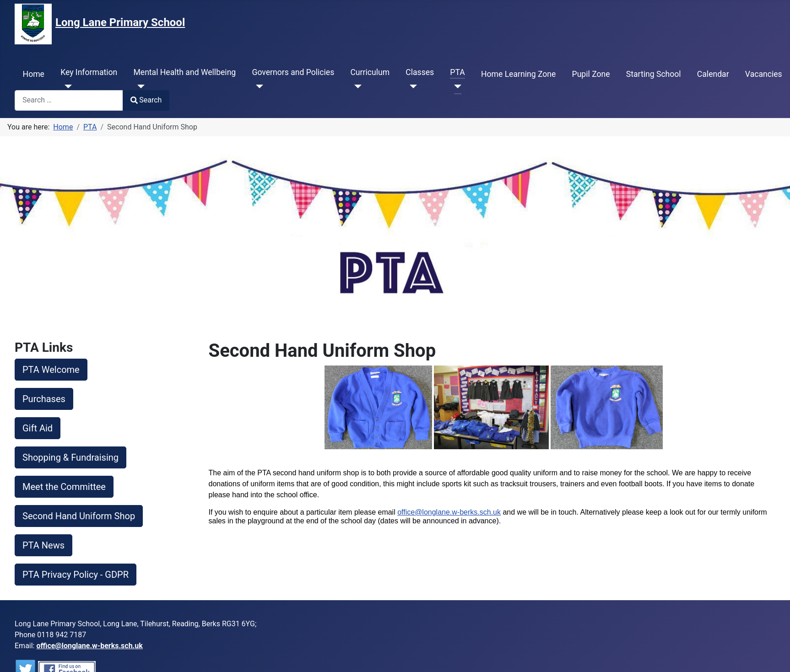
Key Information (88, 72)
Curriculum (370, 72)
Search (146, 100)
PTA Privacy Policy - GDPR (75, 574)
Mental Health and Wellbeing (184, 72)
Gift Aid (37, 428)
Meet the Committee (64, 486)
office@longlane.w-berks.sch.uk (449, 512)
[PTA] (455, 86)
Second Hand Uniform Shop (78, 516)
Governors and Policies (293, 72)
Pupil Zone (591, 74)
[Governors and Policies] (257, 86)
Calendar (713, 74)
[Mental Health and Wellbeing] (139, 86)
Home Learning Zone (518, 74)
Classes (420, 72)
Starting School (653, 74)
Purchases (43, 398)
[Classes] (411, 86)
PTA (457, 72)
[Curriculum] (356, 86)
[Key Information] (66, 86)
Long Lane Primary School (120, 22)
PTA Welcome (51, 369)
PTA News (43, 545)
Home (33, 74)
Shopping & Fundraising (70, 457)
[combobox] (69, 100)
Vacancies (763, 74)
